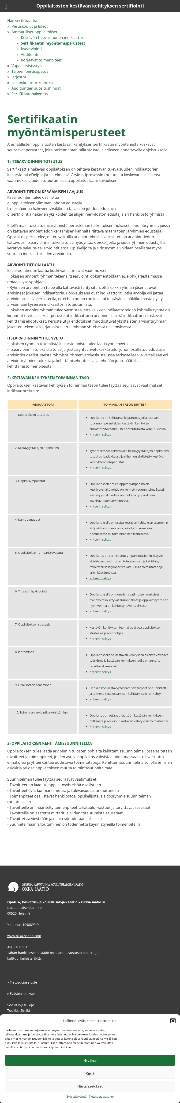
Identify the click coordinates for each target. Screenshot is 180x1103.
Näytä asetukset (90, 1086)
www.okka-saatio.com (24, 936)
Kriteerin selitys (100, 434)
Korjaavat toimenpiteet (41, 60)
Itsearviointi (31, 48)
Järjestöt (18, 77)
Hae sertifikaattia (22, 20)
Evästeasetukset (22, 993)
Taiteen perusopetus (29, 71)
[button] (173, 1020)
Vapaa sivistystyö (26, 65)
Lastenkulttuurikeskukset (33, 82)
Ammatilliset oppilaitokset (34, 31)
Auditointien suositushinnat (36, 88)
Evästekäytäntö (76, 1097)
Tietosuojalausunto (101, 1097)
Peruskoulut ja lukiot (29, 26)
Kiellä (90, 1073)
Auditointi (29, 54)
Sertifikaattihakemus (29, 93)
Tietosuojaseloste (23, 982)
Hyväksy (90, 1060)
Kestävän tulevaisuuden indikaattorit (53, 37)
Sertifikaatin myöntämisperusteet (53, 43)
